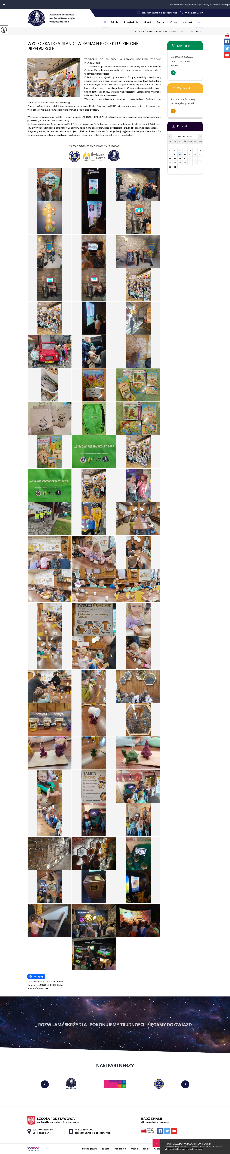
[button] (3, 4)
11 (180, 154)
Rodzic (160, 22)
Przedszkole (131, 22)
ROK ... (183, 31)
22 (200, 158)
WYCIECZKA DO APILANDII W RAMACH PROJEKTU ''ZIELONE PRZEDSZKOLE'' (82, 46)
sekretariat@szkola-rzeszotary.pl (157, 12)
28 (195, 163)
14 (195, 154)
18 (180, 158)
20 (190, 158)
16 (170, 158)
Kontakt (187, 22)
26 (185, 163)
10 (175, 154)
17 (175, 158)
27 (190, 163)
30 (170, 167)
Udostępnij (36, 976)
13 (190, 154)
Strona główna (105, 22)
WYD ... (172, 31)
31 (175, 167)
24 (175, 163)
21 (195, 158)
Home (150, 31)
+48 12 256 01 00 (191, 12)
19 (185, 158)
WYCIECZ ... (195, 31)
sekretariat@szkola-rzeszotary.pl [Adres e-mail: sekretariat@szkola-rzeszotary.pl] (92, 1132)
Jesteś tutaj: (140, 31)
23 (170, 163)
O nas (173, 22)
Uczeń (147, 22)
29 (200, 163)
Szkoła (114, 22)
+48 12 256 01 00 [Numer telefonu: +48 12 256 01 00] (84, 1129)
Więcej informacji (173, 72)
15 (200, 154)
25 (180, 163)
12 (185, 154)
